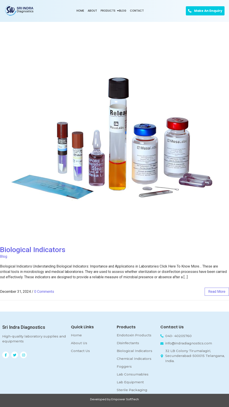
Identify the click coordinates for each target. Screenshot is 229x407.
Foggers (124, 366)
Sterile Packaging (132, 390)
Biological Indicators (32, 249)
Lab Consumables (132, 374)
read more (216, 291)
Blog (122, 11)
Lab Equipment (130, 382)
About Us (79, 343)
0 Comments (44, 291)
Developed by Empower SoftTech (114, 399)
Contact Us (80, 351)
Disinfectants (128, 343)
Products (108, 11)
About (92, 11)
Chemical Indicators (134, 358)
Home (80, 11)
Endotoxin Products (134, 335)
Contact (137, 11)
